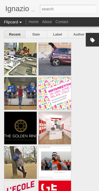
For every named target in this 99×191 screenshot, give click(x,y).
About (47, 22)
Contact (61, 22)
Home (33, 22)
